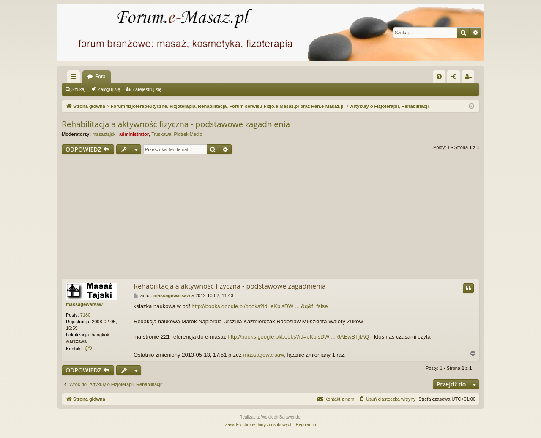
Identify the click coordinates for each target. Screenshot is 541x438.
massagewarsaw (84, 304)
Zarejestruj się (146, 89)
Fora (100, 77)
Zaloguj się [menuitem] (455, 78)
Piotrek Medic (188, 134)
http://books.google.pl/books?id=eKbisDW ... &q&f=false (259, 306)
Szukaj (78, 89)
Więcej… (75, 78)
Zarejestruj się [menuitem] (469, 78)
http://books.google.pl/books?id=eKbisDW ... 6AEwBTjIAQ (298, 336)
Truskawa (161, 134)
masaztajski (104, 134)
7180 (85, 314)
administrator (134, 134)
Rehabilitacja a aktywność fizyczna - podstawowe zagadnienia (176, 123)
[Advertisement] (270, 218)
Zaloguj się (109, 89)
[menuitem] (439, 76)
